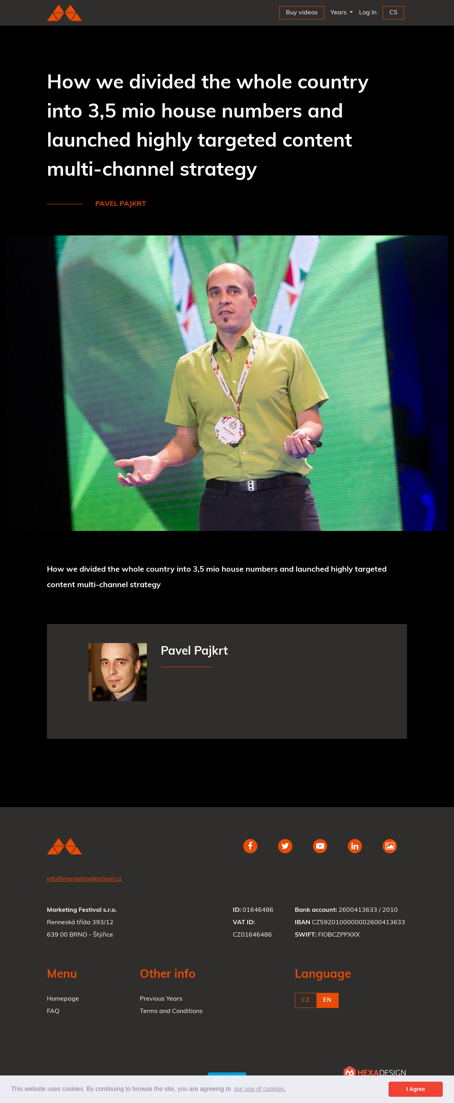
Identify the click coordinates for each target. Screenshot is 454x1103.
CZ (305, 1000)
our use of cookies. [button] (260, 1089)
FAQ (53, 1011)
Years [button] (339, 13)
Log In (369, 11)
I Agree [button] (415, 1089)
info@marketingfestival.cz (84, 879)
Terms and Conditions (171, 1011)
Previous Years (161, 999)
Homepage (63, 999)
